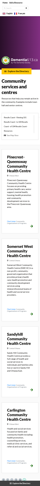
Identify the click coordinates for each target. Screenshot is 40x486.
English (9, 13)
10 (20, 480)
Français (21, 13)
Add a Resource (15, 2)
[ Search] (13, 8)
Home (5, 2)
